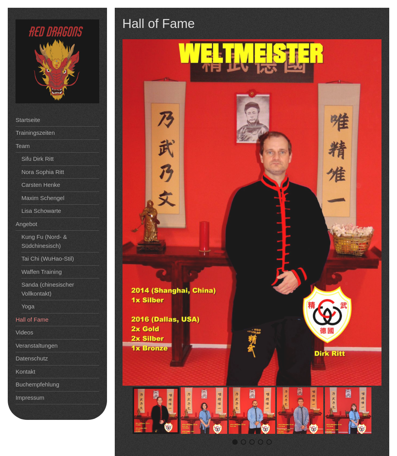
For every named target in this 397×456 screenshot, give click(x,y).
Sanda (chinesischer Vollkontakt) (47, 289)
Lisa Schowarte (41, 210)
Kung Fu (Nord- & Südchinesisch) (44, 241)
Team (23, 146)
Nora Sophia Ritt (42, 172)
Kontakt (25, 371)
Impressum (30, 397)
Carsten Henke (40, 184)
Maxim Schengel (42, 198)
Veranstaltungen (36, 345)
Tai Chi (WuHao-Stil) (47, 258)
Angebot (26, 224)
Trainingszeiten (35, 132)
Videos (24, 332)
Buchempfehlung (37, 384)
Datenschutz (32, 358)
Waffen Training (41, 271)
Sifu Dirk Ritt (37, 158)
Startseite (28, 120)
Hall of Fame (32, 319)
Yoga (28, 306)
